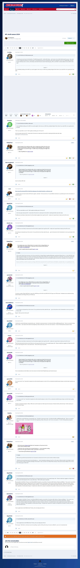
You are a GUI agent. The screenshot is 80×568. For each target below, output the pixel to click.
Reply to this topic (70, 43)
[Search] (62, 9)
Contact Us (40, 563)
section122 (9, 275)
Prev (8, 532)
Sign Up (72, 5)
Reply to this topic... (14, 546)
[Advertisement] (40, 24)
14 (16, 532)
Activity (41, 9)
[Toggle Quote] (16, 55)
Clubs (18, 9)
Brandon (29, 55)
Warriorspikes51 (9, 162)
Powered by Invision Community (40, 566)
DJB (10, 188)
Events (29, 9)
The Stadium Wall (17, 38)
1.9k (10, 330)
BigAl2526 (9, 203)
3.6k (10, 213)
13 (14, 532)
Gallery (23, 9)
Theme (35, 563)
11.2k (9, 312)
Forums (12, 10)
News (7, 9)
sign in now (30, 542)
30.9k (9, 152)
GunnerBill (9, 352)
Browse (35, 9)
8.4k (10, 503)
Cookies (44, 563)
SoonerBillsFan (9, 302)
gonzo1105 (9, 379)
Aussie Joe (9, 223)
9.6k (10, 388)
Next (33, 532)
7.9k (10, 62)
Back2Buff (9, 321)
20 (28, 532)
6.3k (10, 198)
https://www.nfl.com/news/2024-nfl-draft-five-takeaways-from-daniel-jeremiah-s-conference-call (33, 191)
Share (64, 38)
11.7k (9, 172)
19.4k (9, 345)
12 (12, 532)
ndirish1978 (10, 493)
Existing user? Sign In (64, 5)
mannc (9, 335)
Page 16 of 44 (40, 532)
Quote (19, 74)
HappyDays (11, 37)
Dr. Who (10, 52)
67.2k (9, 362)
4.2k (10, 130)
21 (30, 532)
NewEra (10, 413)
